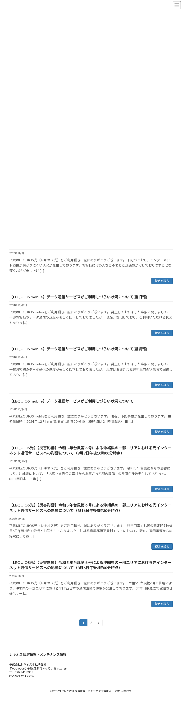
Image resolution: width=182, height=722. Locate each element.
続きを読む (162, 280)
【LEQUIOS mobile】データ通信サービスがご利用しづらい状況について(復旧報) (78, 297)
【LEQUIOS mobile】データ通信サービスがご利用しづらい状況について (71, 401)
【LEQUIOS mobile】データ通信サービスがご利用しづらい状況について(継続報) (78, 349)
